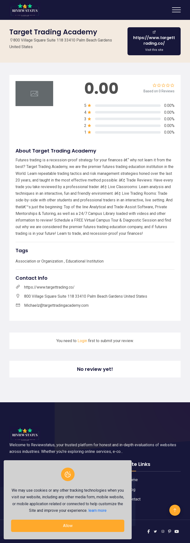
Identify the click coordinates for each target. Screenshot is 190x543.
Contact (134, 499)
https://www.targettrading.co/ (49, 287)
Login (82, 340)
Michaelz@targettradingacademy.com (56, 305)
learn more (97, 510)
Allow (68, 525)
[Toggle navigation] (176, 10)
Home (132, 479)
